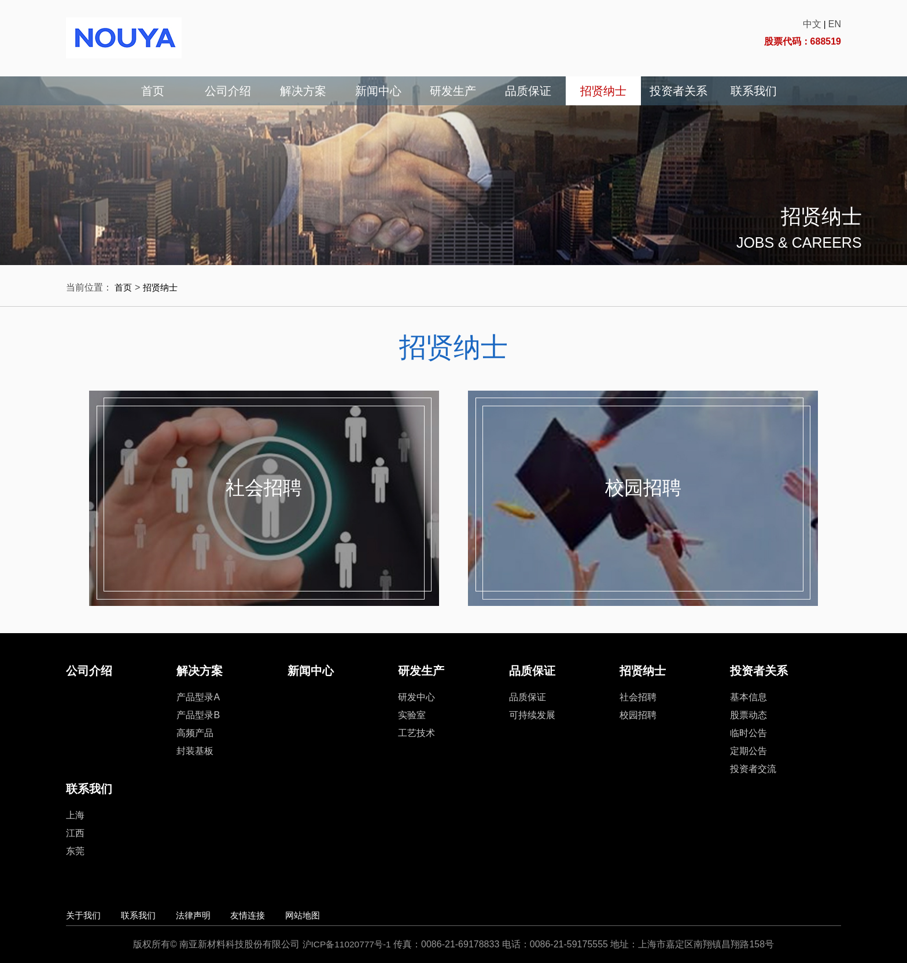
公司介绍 (228, 90)
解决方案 (303, 90)
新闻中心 (378, 90)
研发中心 (416, 697)
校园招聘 (643, 489)
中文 (812, 24)
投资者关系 (678, 90)
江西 (75, 833)
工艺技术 (416, 733)
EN (834, 24)
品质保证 (528, 90)
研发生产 (453, 90)
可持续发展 (532, 715)
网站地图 (335, 915)
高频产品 (194, 733)
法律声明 (209, 915)
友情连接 (272, 915)
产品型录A (198, 697)
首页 (152, 90)
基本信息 (748, 697)
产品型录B (198, 715)
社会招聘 (263, 489)
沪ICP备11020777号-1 (346, 944)
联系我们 (754, 90)
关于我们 (84, 915)
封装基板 (194, 751)
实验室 (412, 715)
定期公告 (748, 751)
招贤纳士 (603, 90)
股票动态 (748, 715)
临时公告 (748, 733)
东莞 (75, 851)
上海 (75, 815)
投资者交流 (753, 769)
